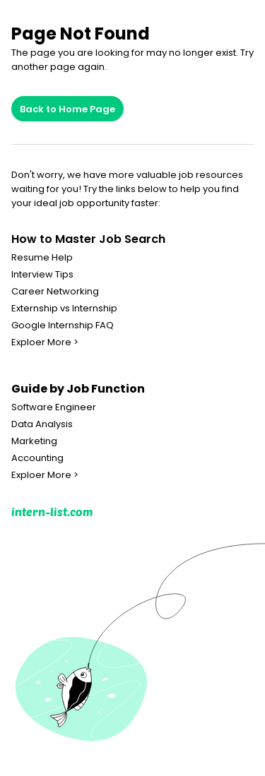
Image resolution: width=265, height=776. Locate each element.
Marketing (34, 441)
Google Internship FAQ (62, 325)
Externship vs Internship (64, 308)
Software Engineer (53, 407)
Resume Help (42, 257)
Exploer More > (44, 342)
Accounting (37, 458)
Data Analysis (42, 424)
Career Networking (55, 291)
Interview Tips (42, 274)
